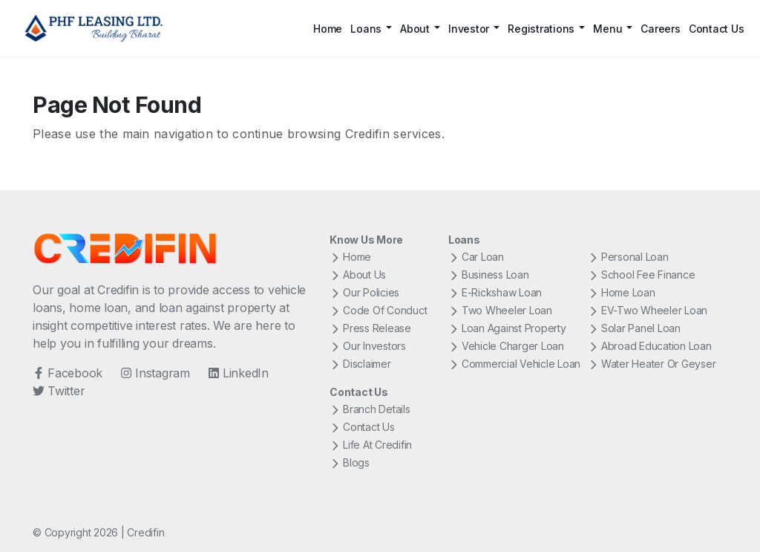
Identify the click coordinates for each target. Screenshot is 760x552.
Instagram (155, 373)
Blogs (350, 462)
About (415, 28)
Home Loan (621, 292)
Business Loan (488, 274)
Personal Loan (628, 256)
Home (327, 28)
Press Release (370, 328)
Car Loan (476, 256)
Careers (660, 28)
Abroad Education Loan (650, 346)
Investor (468, 28)
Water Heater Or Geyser (652, 363)
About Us (358, 274)
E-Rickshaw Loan (495, 292)
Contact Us (716, 28)
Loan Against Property (507, 328)
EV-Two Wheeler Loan (647, 310)
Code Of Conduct (378, 310)
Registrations (541, 28)
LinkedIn (238, 373)
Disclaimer (360, 363)
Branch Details (370, 409)
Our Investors (368, 346)
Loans (365, 28)
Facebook (67, 373)
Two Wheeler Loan (500, 310)
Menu (607, 28)
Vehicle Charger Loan (506, 346)
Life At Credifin (371, 444)
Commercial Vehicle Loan (514, 363)
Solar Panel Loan (634, 328)
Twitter (59, 390)
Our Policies (364, 292)
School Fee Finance (641, 274)
